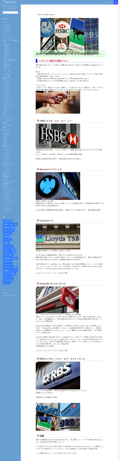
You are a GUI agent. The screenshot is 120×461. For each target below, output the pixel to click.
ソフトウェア (7, 73)
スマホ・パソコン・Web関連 (10, 40)
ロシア (5, 172)
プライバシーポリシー (8, 295)
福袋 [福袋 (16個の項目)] (13, 249)
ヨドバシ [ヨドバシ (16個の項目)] (7, 252)
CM (5, 179)
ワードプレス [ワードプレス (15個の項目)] (9, 246)
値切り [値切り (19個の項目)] (15, 258)
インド (5, 98)
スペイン (6, 204)
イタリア (6, 195)
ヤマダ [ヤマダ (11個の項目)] (7, 274)
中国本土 (6, 134)
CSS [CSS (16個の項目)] (6, 255)
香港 (5, 143)
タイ (5, 152)
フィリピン (6, 156)
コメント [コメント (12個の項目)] (7, 283)
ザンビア (6, 29)
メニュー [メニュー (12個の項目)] (14, 270)
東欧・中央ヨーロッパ (8, 163)
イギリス (6, 192)
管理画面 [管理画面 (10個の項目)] (7, 258)
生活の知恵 (5, 177)
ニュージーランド (8, 38)
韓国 (5, 141)
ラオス (5, 161)
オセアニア (5, 33)
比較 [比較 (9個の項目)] (6, 224)
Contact (5, 293)
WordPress (6, 64)
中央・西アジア (7, 96)
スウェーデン (7, 118)
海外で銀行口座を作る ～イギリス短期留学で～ (69, 54)
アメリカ (6, 125)
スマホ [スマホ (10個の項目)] (7, 249)
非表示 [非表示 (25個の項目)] (7, 243)
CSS (5, 48)
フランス (6, 208)
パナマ (5, 87)
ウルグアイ (6, 82)
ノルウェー (6, 120)
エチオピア (6, 26)
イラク (5, 111)
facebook (6, 53)
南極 (4, 127)
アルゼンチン (7, 80)
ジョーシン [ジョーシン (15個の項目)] (8, 239)
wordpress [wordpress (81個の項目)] (8, 261)
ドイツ (5, 206)
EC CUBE (6, 51)
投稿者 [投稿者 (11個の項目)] (7, 270)
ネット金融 (6, 75)
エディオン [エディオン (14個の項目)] (13, 224)
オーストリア (7, 165)
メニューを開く (107, 2)
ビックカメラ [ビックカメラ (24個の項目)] (9, 277)
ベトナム (6, 159)
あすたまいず (10, 2)
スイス (5, 199)
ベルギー (6, 210)
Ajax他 (5, 44)
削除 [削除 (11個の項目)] (13, 227)
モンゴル (6, 132)
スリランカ (6, 102)
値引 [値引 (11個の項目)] (15, 267)
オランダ (6, 197)
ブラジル (6, 89)
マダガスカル (7, 31)
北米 (4, 123)
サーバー (6, 71)
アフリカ (5, 22)
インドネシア (7, 147)
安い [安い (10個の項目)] (11, 255)
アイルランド (7, 190)
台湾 (5, 136)
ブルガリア (6, 170)
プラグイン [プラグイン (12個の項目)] (8, 233)
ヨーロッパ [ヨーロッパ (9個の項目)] (8, 267)
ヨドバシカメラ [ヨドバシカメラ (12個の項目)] (9, 230)
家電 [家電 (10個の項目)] (14, 252)
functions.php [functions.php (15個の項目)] (9, 280)
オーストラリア (8, 35)
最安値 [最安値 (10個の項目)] (7, 227)
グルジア (6, 100)
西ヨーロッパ (6, 188)
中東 (4, 109)
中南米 (4, 78)
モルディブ (6, 107)
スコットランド (8, 201)
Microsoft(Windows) (9, 60)
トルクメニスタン (8, 105)
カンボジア (6, 150)
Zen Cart (6, 66)
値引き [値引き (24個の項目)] (14, 274)
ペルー (5, 91)
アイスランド (7, 116)
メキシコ (6, 93)
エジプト (6, 24)
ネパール (6, 154)
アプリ (5, 69)
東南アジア (5, 145)
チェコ (5, 168)
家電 (5, 186)
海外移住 (5, 174)
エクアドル (6, 84)
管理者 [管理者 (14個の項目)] (7, 236)
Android (6, 46)
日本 (5, 138)
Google (5, 55)
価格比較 (6, 183)
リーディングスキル (9, 181)
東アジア (5, 129)
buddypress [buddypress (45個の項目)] (8, 221)
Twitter (5, 62)
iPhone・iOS (7, 57)
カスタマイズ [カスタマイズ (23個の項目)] (9, 264)
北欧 (4, 114)
